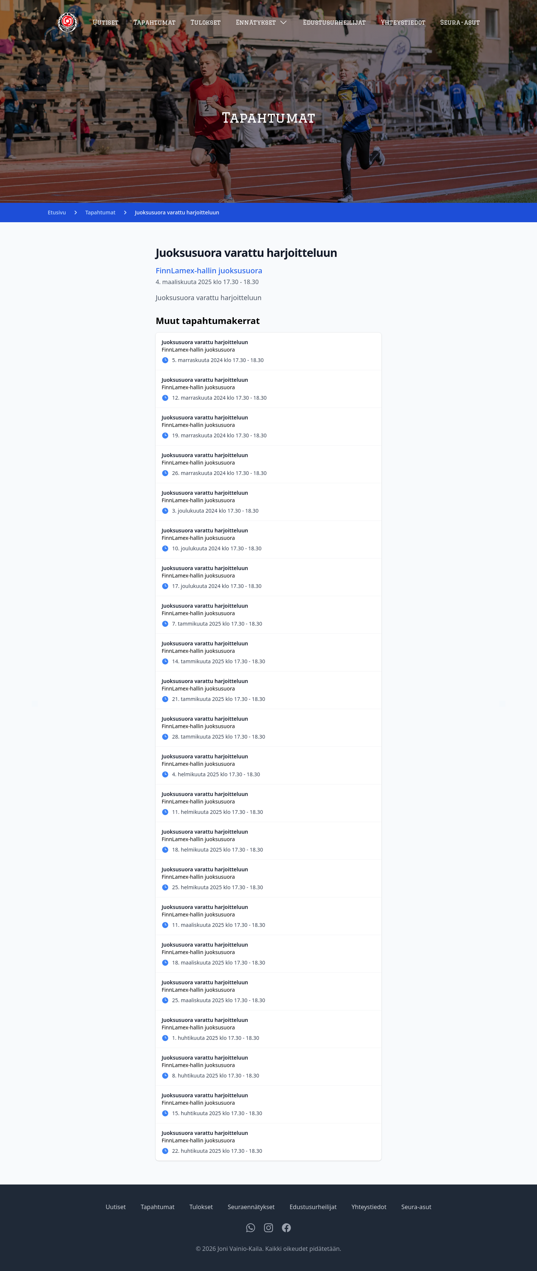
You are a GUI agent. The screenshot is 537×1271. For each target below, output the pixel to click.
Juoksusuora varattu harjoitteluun (177, 212)
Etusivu (57, 212)
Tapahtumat (155, 22)
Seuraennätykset (251, 1207)
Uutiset (106, 22)
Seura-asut (460, 22)
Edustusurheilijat (334, 22)
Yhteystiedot (403, 22)
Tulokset (206, 22)
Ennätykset (262, 22)
